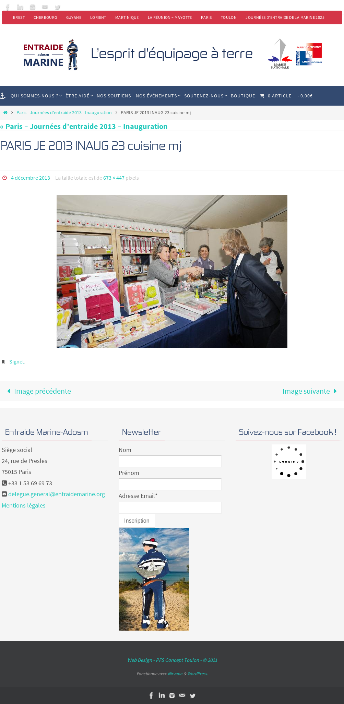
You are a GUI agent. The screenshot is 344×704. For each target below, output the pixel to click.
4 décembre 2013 (30, 177)
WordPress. (197, 674)
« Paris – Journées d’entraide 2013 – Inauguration (84, 126)
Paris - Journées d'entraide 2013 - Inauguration (64, 112)
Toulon (229, 17)
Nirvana (175, 674)
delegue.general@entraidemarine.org (56, 494)
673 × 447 (113, 177)
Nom (125, 450)
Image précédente (37, 391)
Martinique (127, 17)
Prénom (129, 473)
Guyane (73, 17)
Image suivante (312, 391)
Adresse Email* (138, 496)
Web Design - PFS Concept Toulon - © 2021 (172, 660)
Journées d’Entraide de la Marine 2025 (285, 17)
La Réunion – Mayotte (170, 17)
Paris (206, 17)
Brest (19, 17)
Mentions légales (24, 505)
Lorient (98, 17)
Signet (16, 361)
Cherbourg (45, 17)
